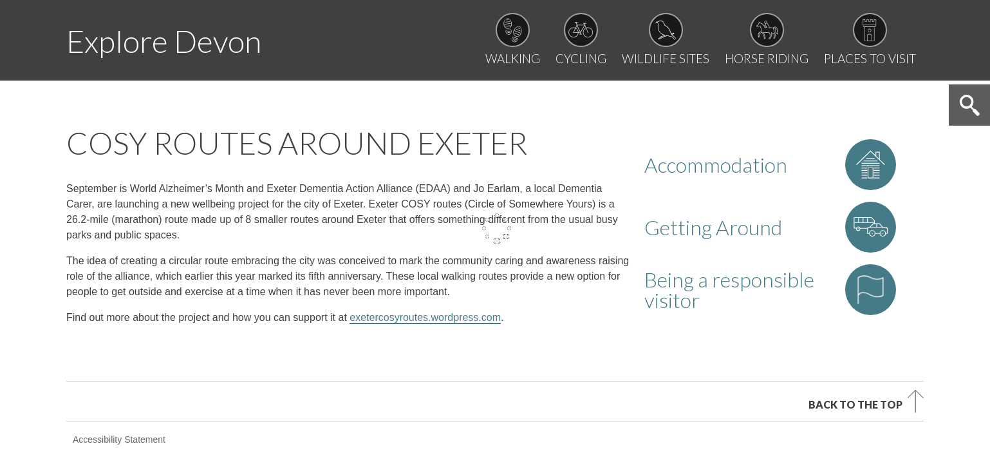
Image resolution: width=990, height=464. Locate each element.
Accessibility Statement (119, 359)
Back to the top (855, 323)
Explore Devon (163, 41)
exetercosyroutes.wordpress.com (425, 236)
